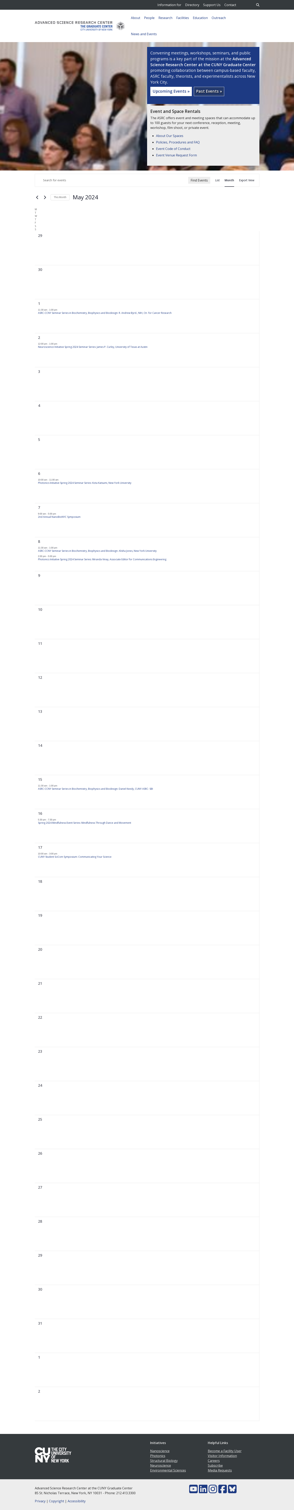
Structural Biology (164, 1460)
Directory (192, 4)
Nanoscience (160, 1451)
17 (40, 847)
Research (165, 17)
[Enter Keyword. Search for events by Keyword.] (111, 180)
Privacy (40, 1501)
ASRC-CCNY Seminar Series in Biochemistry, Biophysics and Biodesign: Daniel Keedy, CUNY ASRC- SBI (95, 789)
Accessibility (77, 1501)
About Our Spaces (169, 136)
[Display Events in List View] (217, 180)
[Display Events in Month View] (229, 180)
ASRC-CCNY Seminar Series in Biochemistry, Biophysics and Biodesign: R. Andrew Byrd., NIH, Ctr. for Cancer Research (105, 313)
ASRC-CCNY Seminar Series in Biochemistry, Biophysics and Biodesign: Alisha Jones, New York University (97, 551)
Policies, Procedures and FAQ (178, 142)
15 (40, 779)
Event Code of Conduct (173, 148)
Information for (169, 4)
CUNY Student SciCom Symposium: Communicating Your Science (74, 856)
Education (200, 17)
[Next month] (45, 197)
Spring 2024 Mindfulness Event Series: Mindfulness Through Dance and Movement (84, 823)
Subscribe (215, 1465)
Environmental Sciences (168, 1470)
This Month (60, 197)
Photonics (157, 1456)
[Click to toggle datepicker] (85, 197)
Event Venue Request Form (176, 155)
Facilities (182, 17)
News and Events (144, 34)
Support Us (212, 4)
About (135, 17)
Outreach (219, 17)
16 (40, 813)
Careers (214, 1460)
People (149, 17)
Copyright (56, 1501)
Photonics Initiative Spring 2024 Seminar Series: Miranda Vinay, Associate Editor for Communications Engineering (102, 559)
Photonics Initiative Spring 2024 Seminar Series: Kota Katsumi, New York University (84, 483)
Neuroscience (160, 1465)
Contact (230, 4)
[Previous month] (37, 197)
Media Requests (220, 1470)
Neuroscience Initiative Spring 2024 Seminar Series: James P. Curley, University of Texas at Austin (93, 347)
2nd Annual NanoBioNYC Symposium (59, 517)
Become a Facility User (225, 1451)
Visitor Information (222, 1456)
